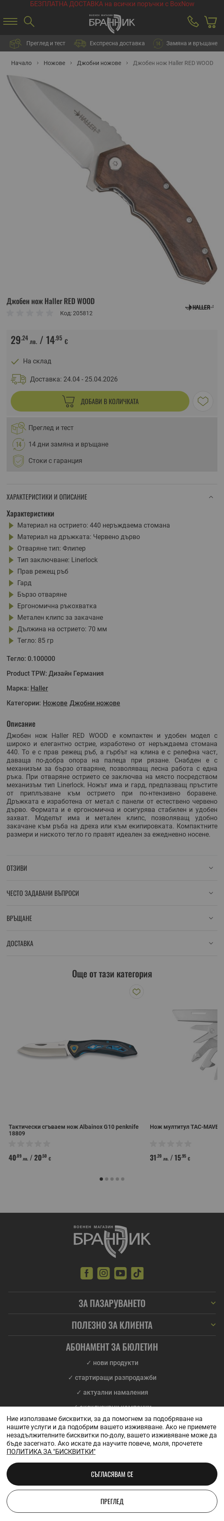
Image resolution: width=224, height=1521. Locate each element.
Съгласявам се (112, 1474)
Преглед (112, 1501)
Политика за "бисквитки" (51, 1452)
